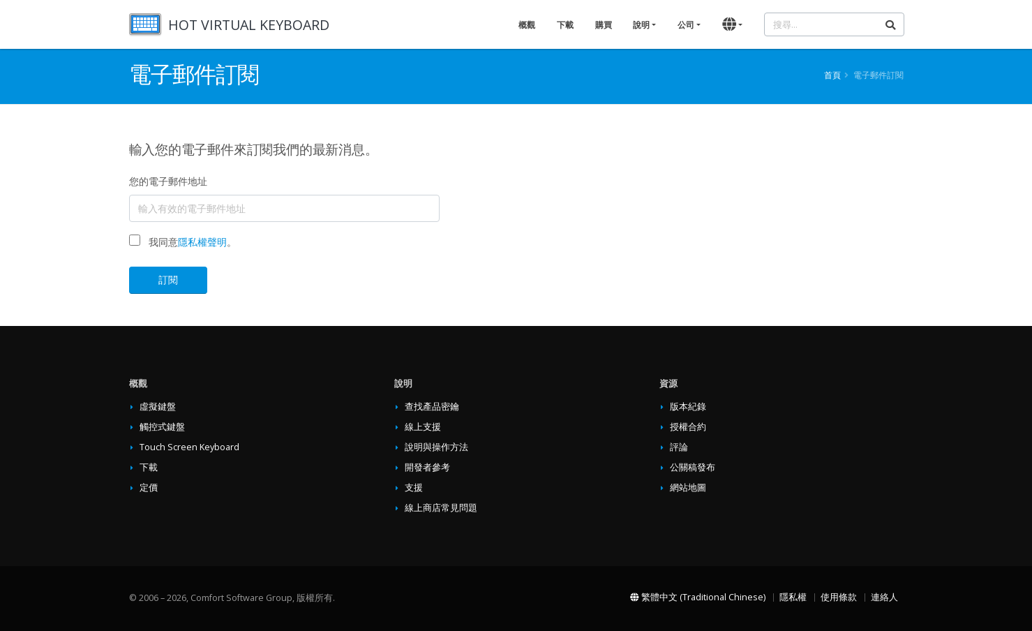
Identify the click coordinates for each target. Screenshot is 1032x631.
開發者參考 (427, 467)
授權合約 (688, 427)
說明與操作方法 (436, 447)
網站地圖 (688, 487)
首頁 (832, 74)
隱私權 (793, 597)
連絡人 (884, 597)
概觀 (526, 25)
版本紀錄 (688, 407)
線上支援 (423, 427)
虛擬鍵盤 (158, 407)
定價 (149, 487)
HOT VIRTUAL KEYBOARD (248, 24)
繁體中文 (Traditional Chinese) (697, 597)
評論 (679, 447)
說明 (641, 25)
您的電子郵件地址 (168, 181)
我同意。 (193, 241)
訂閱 (168, 279)
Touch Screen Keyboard (189, 447)
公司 (686, 25)
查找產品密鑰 (432, 407)
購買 (603, 25)
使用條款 (839, 597)
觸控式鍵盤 (162, 427)
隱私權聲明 (202, 241)
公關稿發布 (692, 467)
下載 (565, 25)
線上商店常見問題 (441, 508)
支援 (414, 487)
